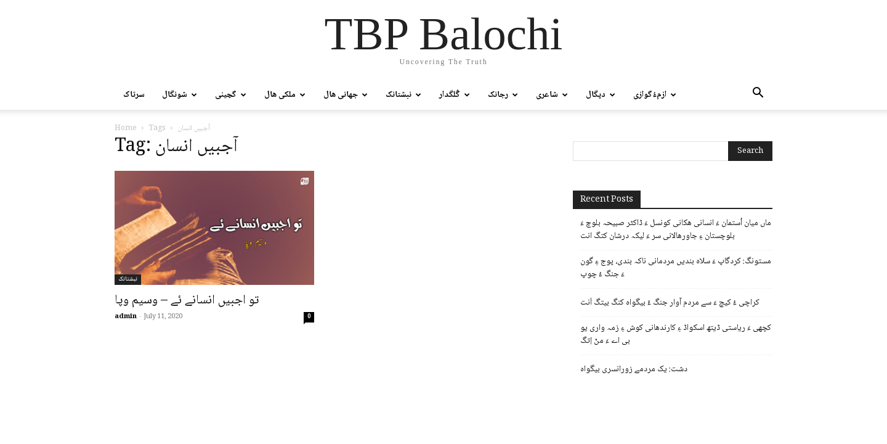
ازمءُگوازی (654, 95)
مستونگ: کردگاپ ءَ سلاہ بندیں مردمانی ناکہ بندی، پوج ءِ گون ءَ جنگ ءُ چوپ (675, 268)
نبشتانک (403, 95)
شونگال (179, 95)
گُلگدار (454, 95)
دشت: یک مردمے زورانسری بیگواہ (633, 369)
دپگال (600, 95)
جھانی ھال (345, 95)
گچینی (230, 95)
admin (126, 317)
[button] (757, 95)
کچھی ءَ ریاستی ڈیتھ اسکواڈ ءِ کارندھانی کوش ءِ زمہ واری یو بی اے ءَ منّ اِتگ (675, 335)
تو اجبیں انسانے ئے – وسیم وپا (187, 300)
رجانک (503, 95)
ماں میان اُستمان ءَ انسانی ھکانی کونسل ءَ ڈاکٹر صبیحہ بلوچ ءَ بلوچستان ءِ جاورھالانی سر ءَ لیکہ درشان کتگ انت (675, 230)
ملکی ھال (285, 95)
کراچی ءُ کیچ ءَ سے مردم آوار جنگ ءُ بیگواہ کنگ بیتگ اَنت (669, 303)
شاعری (552, 95)
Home (126, 128)
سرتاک (134, 95)
